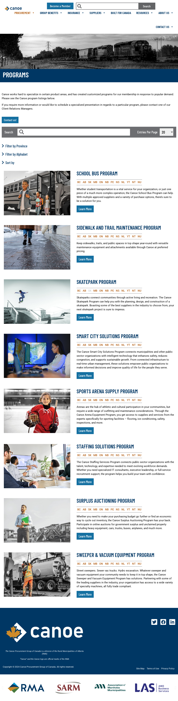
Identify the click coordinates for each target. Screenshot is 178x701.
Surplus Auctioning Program (106, 500)
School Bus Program (97, 173)
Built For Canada (121, 13)
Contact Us (164, 27)
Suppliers (98, 13)
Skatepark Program (96, 282)
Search (147, 6)
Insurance (76, 13)
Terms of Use (153, 668)
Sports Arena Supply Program (107, 391)
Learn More (85, 209)
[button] (2, 688)
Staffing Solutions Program (105, 446)
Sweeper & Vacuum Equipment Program (115, 555)
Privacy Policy (168, 668)
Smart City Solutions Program (107, 336)
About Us (165, 13)
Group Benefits (51, 13)
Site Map (140, 668)
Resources (144, 13)
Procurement (24, 13)
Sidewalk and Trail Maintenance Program (119, 227)
